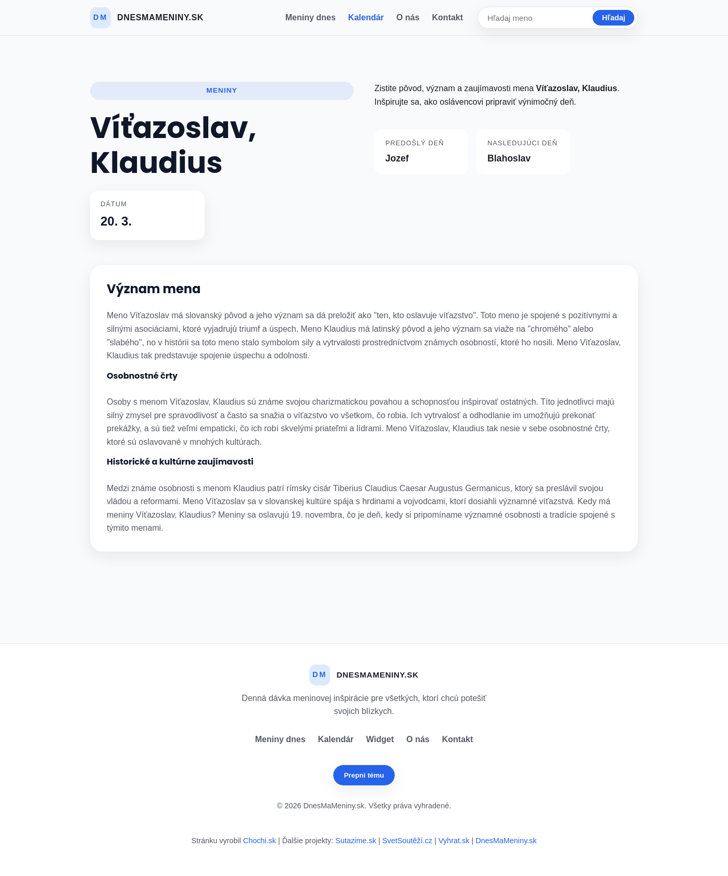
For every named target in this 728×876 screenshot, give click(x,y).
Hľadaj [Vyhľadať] (613, 18)
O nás (407, 17)
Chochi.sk (259, 840)
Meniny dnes (310, 17)
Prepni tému (364, 775)
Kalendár (366, 17)
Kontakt (447, 17)
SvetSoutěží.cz (407, 840)
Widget (380, 739)
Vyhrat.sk (453, 840)
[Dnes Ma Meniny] (147, 17)
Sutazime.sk (355, 840)
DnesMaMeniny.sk (505, 840)
